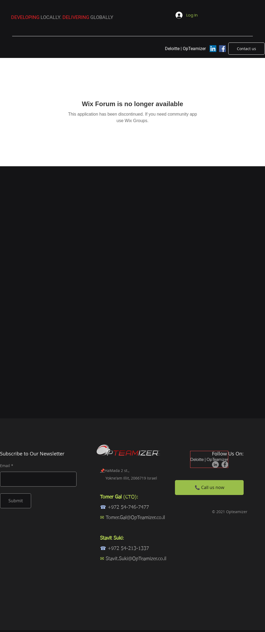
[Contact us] (246, 49)
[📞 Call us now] (209, 487)
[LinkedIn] (213, 48)
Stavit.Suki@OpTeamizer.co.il (136, 558)
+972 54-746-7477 (128, 507)
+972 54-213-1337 (128, 548)
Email (5, 466)
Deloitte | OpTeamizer (209, 459)
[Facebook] (222, 48)
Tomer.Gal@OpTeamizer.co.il (135, 517)
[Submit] (15, 500)
